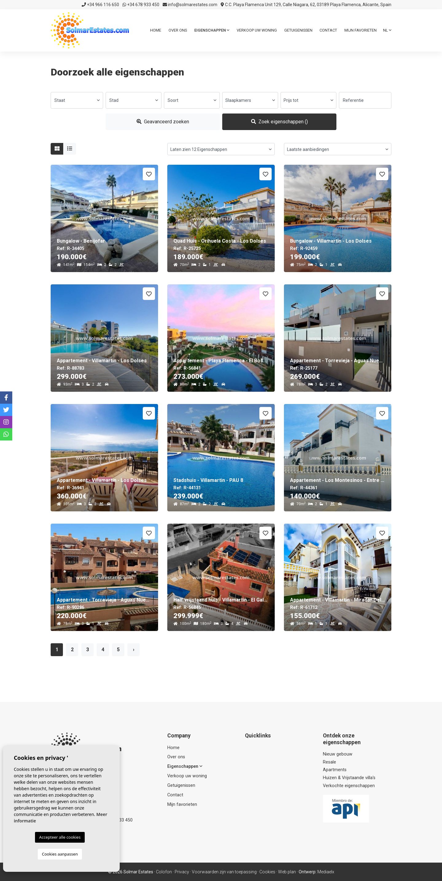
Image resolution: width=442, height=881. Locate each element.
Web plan (287, 871)
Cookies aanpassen (60, 854)
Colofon (164, 871)
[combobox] (77, 100)
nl (387, 30)
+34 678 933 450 (140, 4)
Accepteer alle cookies (60, 837)
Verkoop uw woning (257, 30)
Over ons (178, 30)
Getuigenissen (298, 30)
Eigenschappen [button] (211, 30)
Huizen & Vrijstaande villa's (349, 777)
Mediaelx (325, 871)
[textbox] (77, 100)
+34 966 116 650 (100, 4)
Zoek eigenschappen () (279, 122)
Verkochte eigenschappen (349, 785)
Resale (329, 762)
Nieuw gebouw (337, 754)
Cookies (267, 871)
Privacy (182, 871)
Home (155, 30)
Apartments (335, 769)
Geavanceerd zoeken (163, 122)
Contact (328, 30)
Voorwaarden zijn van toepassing (224, 871)
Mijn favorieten (360, 30)
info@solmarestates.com (190, 4)
